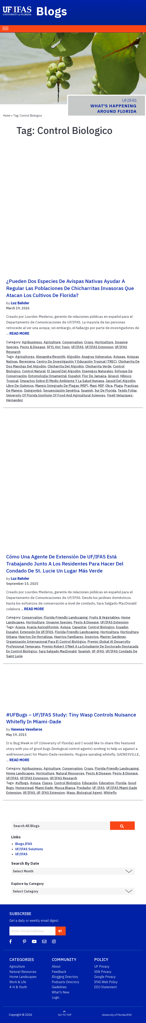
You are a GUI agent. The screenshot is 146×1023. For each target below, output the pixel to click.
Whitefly (110, 793)
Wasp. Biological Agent (84, 793)
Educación (89, 783)
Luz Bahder (20, 303)
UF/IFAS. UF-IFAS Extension (44, 793)
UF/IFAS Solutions (29, 849)
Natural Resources (70, 773)
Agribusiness (32, 342)
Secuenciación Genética (61, 390)
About (56, 966)
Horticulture (104, 342)
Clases (47, 783)
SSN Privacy (102, 972)
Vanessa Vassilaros (26, 729)
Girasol (113, 376)
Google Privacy (105, 977)
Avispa (65, 627)
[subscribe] (60, 931)
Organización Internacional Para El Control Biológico (46, 642)
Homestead (24, 788)
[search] (122, 825)
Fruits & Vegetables (104, 617)
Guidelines (59, 987)
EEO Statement (105, 987)
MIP (101, 386)
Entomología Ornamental (47, 376)
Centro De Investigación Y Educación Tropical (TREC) (77, 361)
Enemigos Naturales (97, 371)
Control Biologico (101, 627)
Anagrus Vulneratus (97, 357)
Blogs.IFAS (23, 844)
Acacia (20, 627)
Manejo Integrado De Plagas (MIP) (61, 386)
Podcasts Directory (65, 982)
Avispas (119, 357)
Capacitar (79, 627)
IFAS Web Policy (106, 982)
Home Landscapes (20, 773)
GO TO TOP (64, 1015)
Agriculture (52, 342)
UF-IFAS (98, 651)
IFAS (129, 1015)
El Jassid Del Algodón (64, 371)
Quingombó (33, 390)
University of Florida (114, 1015)
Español (74, 376)
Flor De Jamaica (94, 376)
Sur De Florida (105, 390)
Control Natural (34, 371)
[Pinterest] (24, 941)
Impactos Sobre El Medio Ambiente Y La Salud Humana (62, 381)
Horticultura (109, 632)
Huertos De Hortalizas (35, 637)
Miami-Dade (44, 788)
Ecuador (122, 627)
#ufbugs (22, 783)
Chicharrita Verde (98, 366)
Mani (93, 386)
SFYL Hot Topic (58, 347)
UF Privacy (101, 966)
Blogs (51, 11)
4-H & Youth (18, 987)
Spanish (87, 390)
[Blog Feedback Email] (44, 941)
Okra (108, 386)
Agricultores (24, 357)
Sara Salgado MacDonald (58, 651)
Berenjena (27, 361)
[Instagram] (54, 941)
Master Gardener (113, 637)
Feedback (59, 972)
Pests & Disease (32, 347)
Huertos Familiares (68, 637)
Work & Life (17, 982)
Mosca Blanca (65, 788)
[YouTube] (34, 941)
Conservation (72, 342)
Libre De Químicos (20, 386)
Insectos (92, 637)
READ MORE (19, 333)
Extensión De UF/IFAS (36, 632)
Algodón (73, 357)
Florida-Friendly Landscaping (66, 617)
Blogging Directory (65, 977)
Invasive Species (59, 622)
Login (55, 997)
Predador (84, 788)
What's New (60, 992)
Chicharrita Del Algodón (66, 366)
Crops (88, 342)
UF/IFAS (77, 347)
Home (6, 115)
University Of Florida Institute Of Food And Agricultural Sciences (55, 395)
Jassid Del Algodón (120, 381)
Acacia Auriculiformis (43, 627)
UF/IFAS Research (63, 778)
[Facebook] (10, 941)
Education (106, 783)
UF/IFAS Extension (99, 347)
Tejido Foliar (127, 390)
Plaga (118, 386)
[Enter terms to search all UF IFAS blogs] (60, 825)
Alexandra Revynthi (50, 357)
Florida (121, 783)
